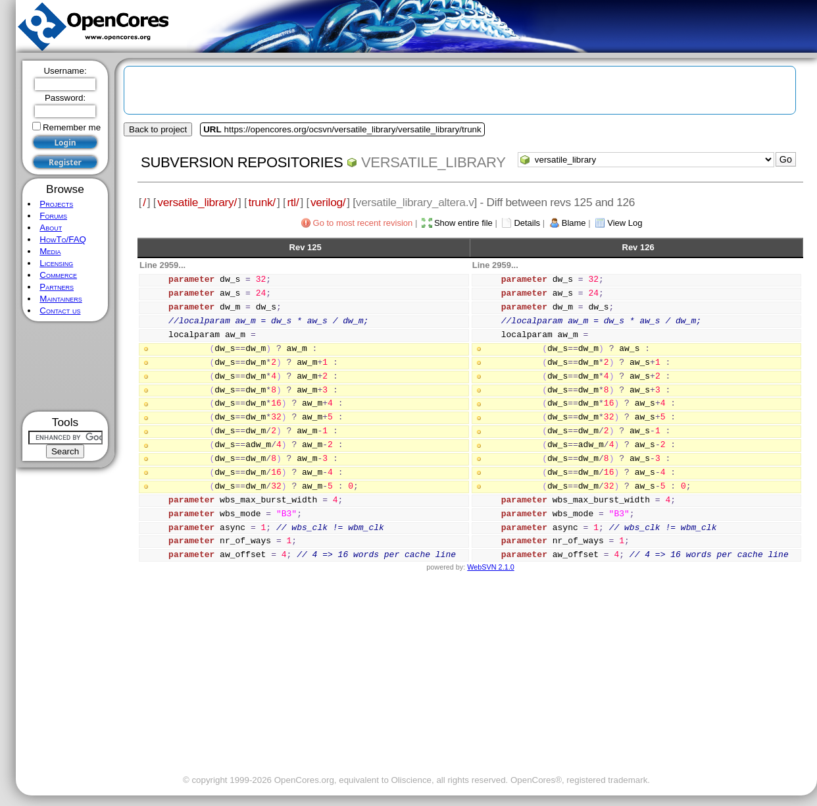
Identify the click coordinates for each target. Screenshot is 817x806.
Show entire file (463, 223)
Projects (56, 204)
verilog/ (327, 202)
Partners (56, 287)
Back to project (158, 129)
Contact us (59, 310)
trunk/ (261, 202)
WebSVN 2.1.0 (490, 567)
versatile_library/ (197, 202)
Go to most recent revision (363, 223)
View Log (624, 223)
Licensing (56, 263)
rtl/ (293, 202)
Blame (574, 223)
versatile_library (433, 162)
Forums (53, 216)
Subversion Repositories (242, 162)
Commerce (58, 275)
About (50, 227)
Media (50, 251)
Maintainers (60, 299)
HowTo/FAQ (62, 239)
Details (527, 223)
